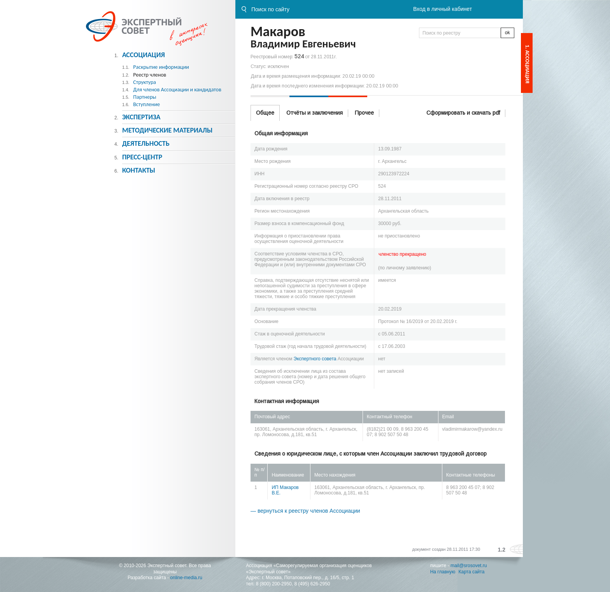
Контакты (138, 170)
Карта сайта (472, 572)
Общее (265, 113)
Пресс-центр (142, 157)
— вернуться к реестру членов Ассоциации (305, 511)
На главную (442, 572)
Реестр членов (149, 75)
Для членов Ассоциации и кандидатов (177, 89)
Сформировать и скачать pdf (463, 113)
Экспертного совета (315, 358)
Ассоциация (143, 55)
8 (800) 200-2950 (274, 584)
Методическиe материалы (167, 130)
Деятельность (146, 143)
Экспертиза (141, 117)
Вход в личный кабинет (442, 9)
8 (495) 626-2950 (312, 584)
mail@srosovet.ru (468, 565)
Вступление (146, 104)
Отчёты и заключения (314, 113)
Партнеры (144, 97)
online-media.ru (186, 577)
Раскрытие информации (161, 67)
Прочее (364, 113)
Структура (144, 82)
